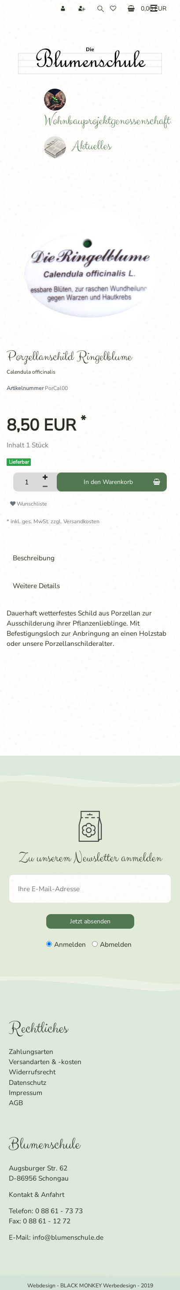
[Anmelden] (64, 8)
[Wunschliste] (113, 8)
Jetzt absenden (90, 916)
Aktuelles (77, 146)
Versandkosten (81, 516)
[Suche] (98, 8)
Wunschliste (28, 498)
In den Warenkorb (122, 477)
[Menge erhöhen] (45, 472)
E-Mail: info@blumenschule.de (56, 1232)
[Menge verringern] (45, 482)
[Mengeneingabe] (26, 477)
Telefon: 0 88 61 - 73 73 (46, 1206)
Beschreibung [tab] (34, 552)
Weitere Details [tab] (36, 580)
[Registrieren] (82, 8)
